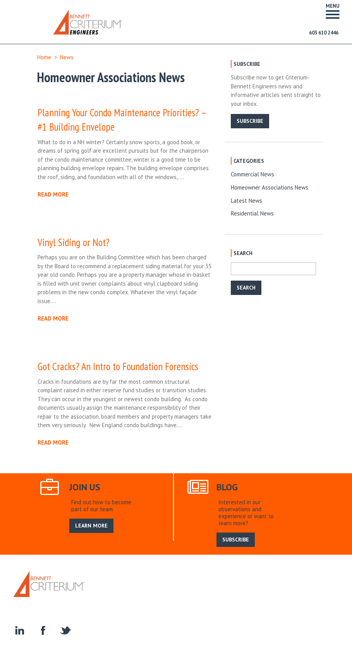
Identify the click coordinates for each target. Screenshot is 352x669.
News (67, 57)
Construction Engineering (209, 594)
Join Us (197, 585)
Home (44, 57)
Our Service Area (163, 585)
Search (236, 585)
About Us (125, 585)
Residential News (252, 213)
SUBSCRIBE (250, 120)
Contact (323, 594)
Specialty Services (150, 594)
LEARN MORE (91, 525)
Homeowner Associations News (269, 187)
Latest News (246, 200)
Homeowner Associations (277, 594)
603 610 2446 (323, 32)
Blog (216, 585)
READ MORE (53, 194)
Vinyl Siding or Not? (74, 242)
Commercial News (252, 174)
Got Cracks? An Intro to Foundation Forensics (118, 366)
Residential (108, 594)
